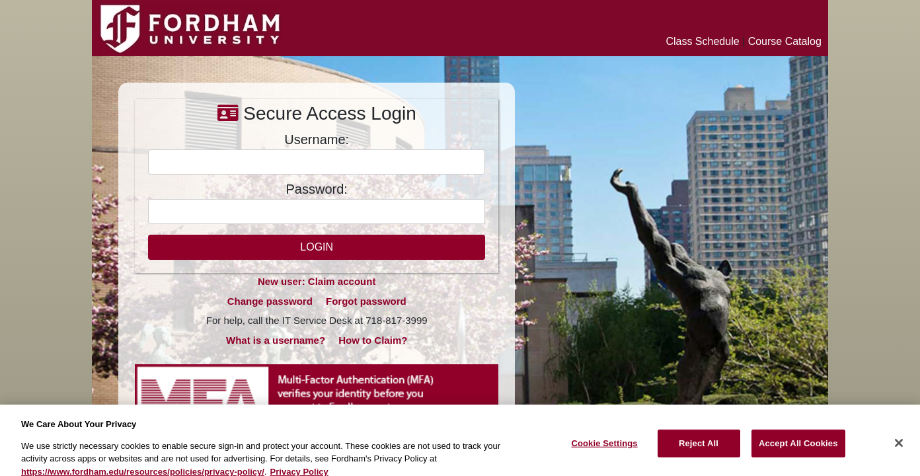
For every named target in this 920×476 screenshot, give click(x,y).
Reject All (698, 449)
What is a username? (275, 340)
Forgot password (366, 301)
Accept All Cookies (798, 449)
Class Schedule (702, 41)
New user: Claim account (316, 281)
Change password (270, 301)
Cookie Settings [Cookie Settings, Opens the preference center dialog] (604, 449)
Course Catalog (785, 41)
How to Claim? (372, 340)
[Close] (898, 448)
